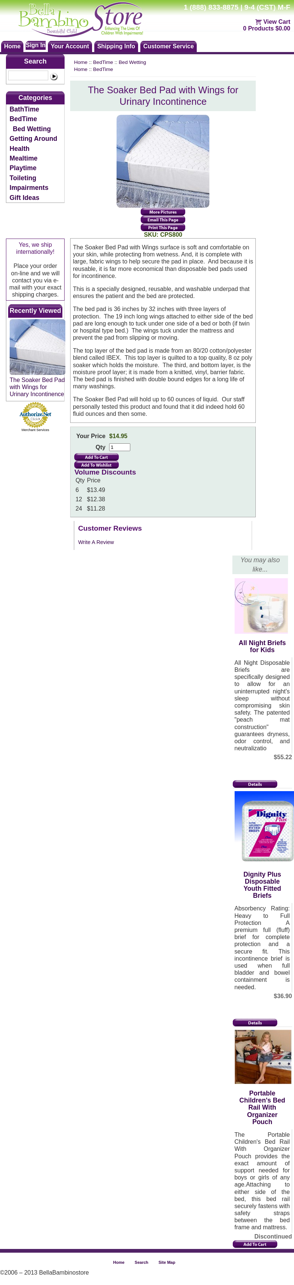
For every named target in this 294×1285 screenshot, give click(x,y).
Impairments (29, 187)
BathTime (24, 109)
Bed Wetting (32, 129)
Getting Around (33, 138)
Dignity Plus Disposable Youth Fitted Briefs (262, 885)
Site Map (167, 1262)
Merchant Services (35, 430)
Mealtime (23, 158)
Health (20, 148)
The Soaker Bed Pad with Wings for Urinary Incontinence (37, 387)
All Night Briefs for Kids (262, 646)
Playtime (23, 168)
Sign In (35, 45)
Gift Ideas (24, 197)
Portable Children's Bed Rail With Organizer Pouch (262, 1108)
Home (80, 62)
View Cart (276, 22)
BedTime (23, 119)
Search (35, 61)
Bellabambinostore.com (88, 18)
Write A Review (96, 542)
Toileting (23, 178)
